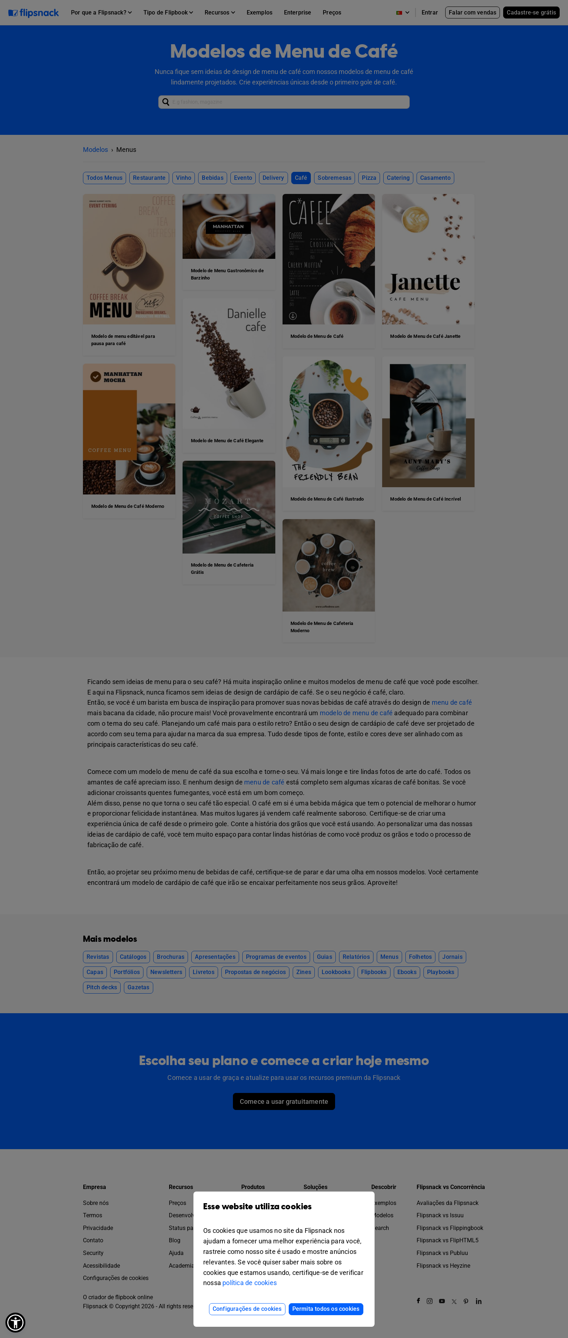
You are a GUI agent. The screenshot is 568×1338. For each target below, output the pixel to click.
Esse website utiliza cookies (284, 1212)
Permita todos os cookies (326, 1308)
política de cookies (249, 1283)
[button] (15, 1322)
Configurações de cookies (247, 1308)
